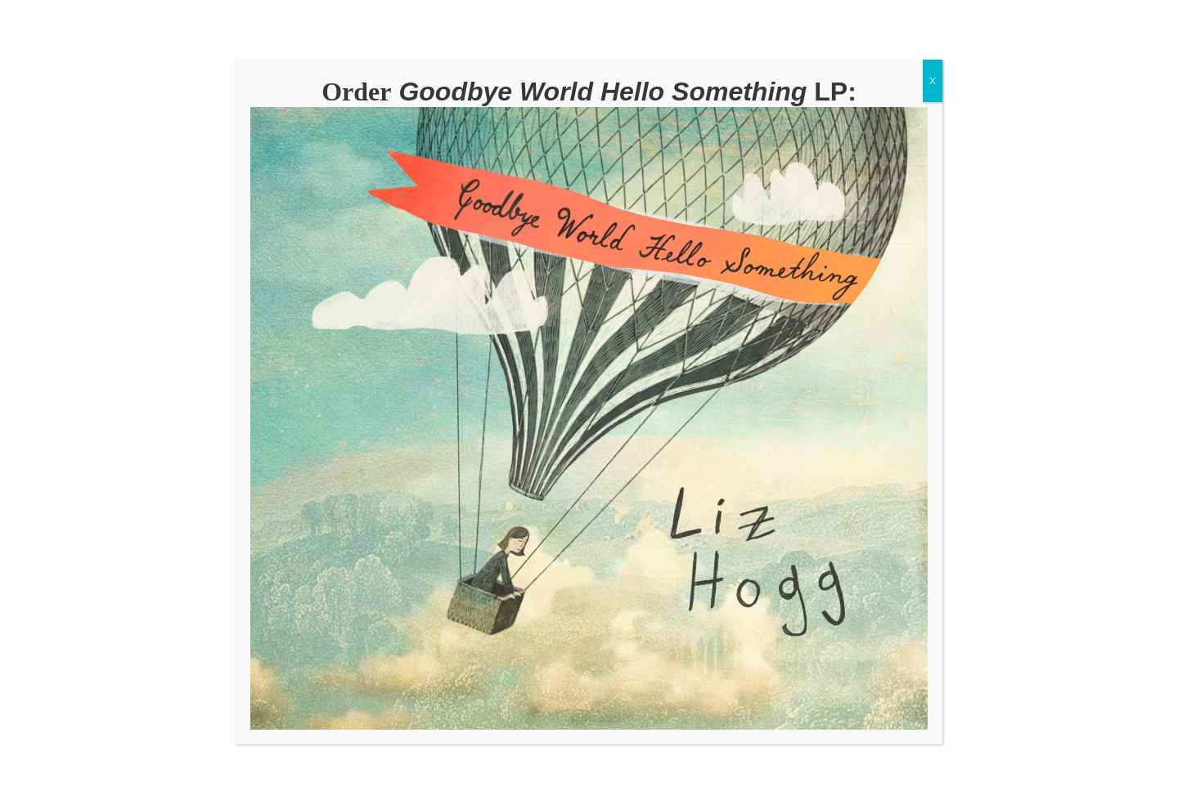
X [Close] (932, 80)
